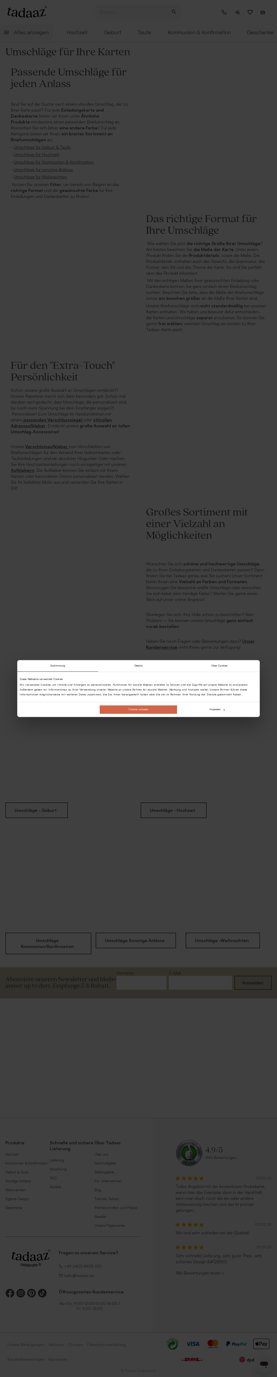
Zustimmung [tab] (57, 665)
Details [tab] (138, 665)
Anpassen (217, 709)
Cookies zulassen (138, 709)
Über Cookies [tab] (219, 665)
